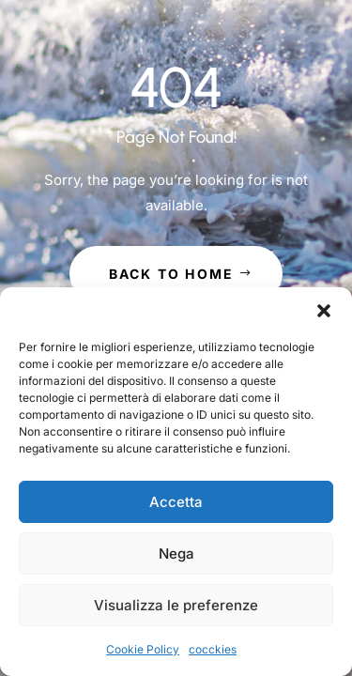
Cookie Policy (142, 649)
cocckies (213, 649)
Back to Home (172, 274)
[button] (323, 310)
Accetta (176, 502)
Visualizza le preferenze (176, 605)
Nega (176, 553)
